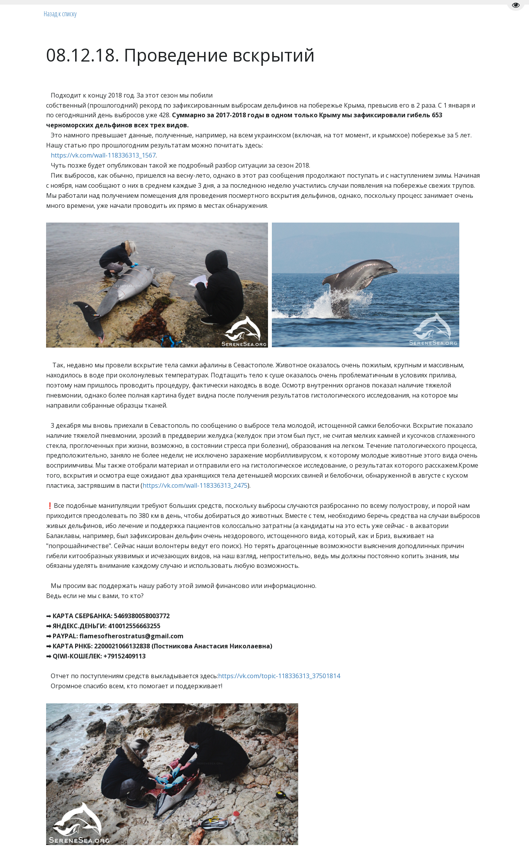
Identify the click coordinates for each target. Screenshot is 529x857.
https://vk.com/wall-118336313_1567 (103, 155)
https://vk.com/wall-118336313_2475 (195, 485)
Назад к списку (60, 13)
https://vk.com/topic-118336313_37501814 (279, 676)
